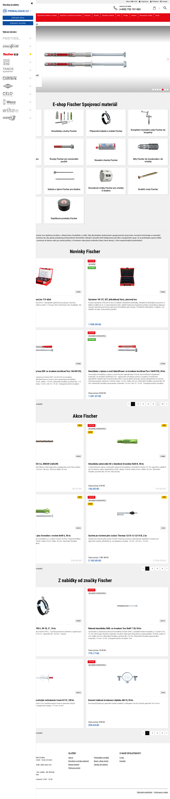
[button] (156, 8)
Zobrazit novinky (18, 23)
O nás (122, 758)
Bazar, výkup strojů (101, 761)
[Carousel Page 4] (160, 89)
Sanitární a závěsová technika (70, 15)
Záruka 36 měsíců (101, 765)
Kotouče (88, 15)
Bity (118, 15)
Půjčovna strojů (74, 768)
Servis (70, 758)
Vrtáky (125, 15)
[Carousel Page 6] (165, 89)
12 (162, 404)
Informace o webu (161, 792)
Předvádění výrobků (101, 758)
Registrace (143, 1)
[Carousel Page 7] (167, 89)
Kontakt (163, 1)
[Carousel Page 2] (155, 89)
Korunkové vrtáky (146, 15)
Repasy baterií (73, 765)
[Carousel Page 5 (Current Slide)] (162, 89)
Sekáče (134, 15)
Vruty (157, 15)
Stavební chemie (108, 15)
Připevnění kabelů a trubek (47, 15)
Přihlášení (154, 1)
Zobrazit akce (18, 18)
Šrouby (96, 15)
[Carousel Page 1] (153, 89)
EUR (135, 1)
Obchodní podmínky (144, 792)
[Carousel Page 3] (158, 89)
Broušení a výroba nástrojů (78, 761)
